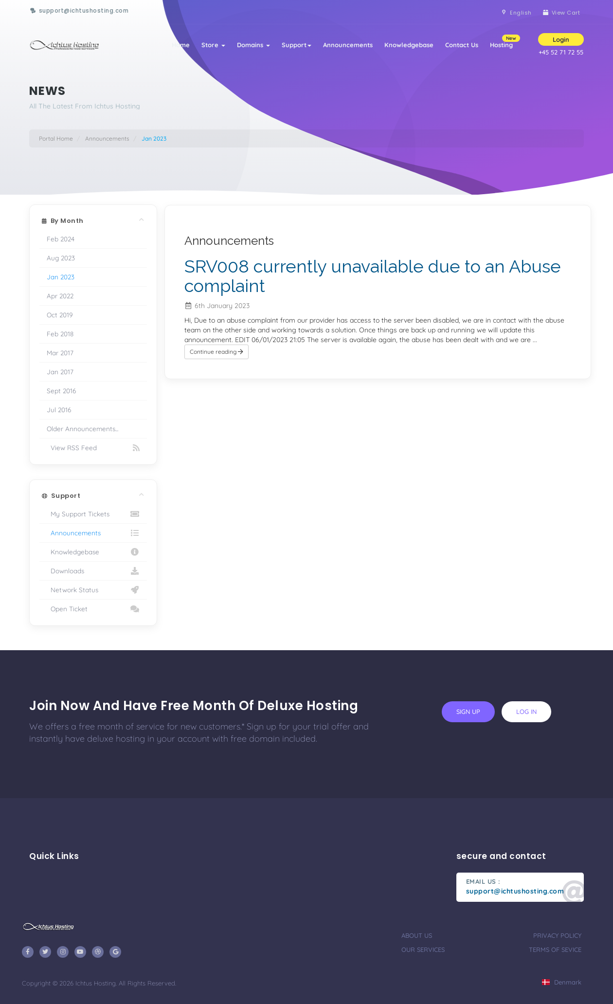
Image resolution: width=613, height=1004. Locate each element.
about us (416, 935)
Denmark (561, 982)
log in (526, 711)
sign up (468, 711)
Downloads (93, 571)
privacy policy (557, 935)
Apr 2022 (60, 296)
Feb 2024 (60, 239)
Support (296, 45)
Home (181, 45)
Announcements (348, 45)
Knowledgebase (408, 45)
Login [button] (561, 39)
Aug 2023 (61, 258)
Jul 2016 (59, 409)
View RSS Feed (93, 448)
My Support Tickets (93, 514)
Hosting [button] (504, 42)
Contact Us (461, 45)
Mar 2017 (60, 352)
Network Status (93, 590)
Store (213, 45)
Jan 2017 (60, 371)
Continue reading (216, 351)
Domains (253, 45)
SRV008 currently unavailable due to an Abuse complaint (372, 276)
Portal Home (56, 138)
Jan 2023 (60, 277)
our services (423, 949)
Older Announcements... (82, 428)
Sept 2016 (61, 390)
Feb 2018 (60, 333)
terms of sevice (555, 949)
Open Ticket (93, 609)
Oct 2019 (60, 314)
